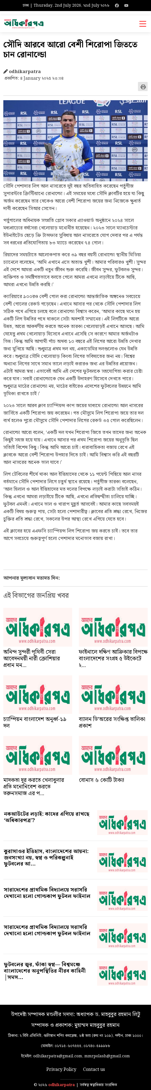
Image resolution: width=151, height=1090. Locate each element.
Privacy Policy (61, 1069)
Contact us (94, 1069)
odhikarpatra (61, 1085)
